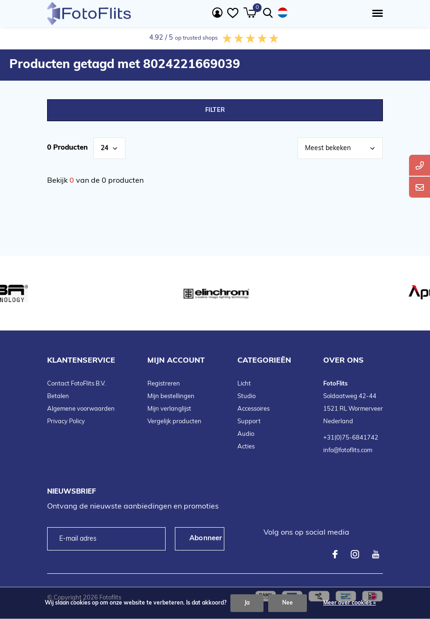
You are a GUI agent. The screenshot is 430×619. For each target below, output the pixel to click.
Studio (246, 396)
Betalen (58, 396)
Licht (244, 384)
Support (249, 422)
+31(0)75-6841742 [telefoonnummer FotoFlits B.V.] (350, 438)
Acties (246, 447)
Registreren (163, 384)
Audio (245, 434)
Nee (287, 603)
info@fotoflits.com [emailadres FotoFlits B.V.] (347, 450)
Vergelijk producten (174, 422)
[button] (375, 13)
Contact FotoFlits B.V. (76, 384)
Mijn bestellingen (170, 396)
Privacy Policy (66, 422)
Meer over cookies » (349, 603)
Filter (215, 110)
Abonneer (205, 538)
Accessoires (253, 409)
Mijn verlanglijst (169, 409)
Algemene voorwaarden (81, 409)
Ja (247, 603)
